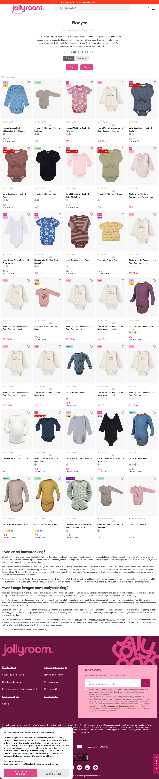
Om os (5, 704)
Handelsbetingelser (12, 683)
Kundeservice (9, 668)
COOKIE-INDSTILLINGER (56, 769)
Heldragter (82, 58)
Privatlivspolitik (52, 683)
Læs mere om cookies (17, 757)
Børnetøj (66, 30)
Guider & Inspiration (13, 675)
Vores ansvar (51, 697)
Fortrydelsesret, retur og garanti (19, 690)
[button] (7, 10)
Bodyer (93, 30)
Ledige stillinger (10, 697)
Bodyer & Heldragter (80, 30)
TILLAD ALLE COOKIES (22, 769)
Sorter (89, 68)
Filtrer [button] (69, 68)
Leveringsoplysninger (55, 668)
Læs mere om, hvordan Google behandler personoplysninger (34, 760)
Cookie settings (52, 690)
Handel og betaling (54, 675)
